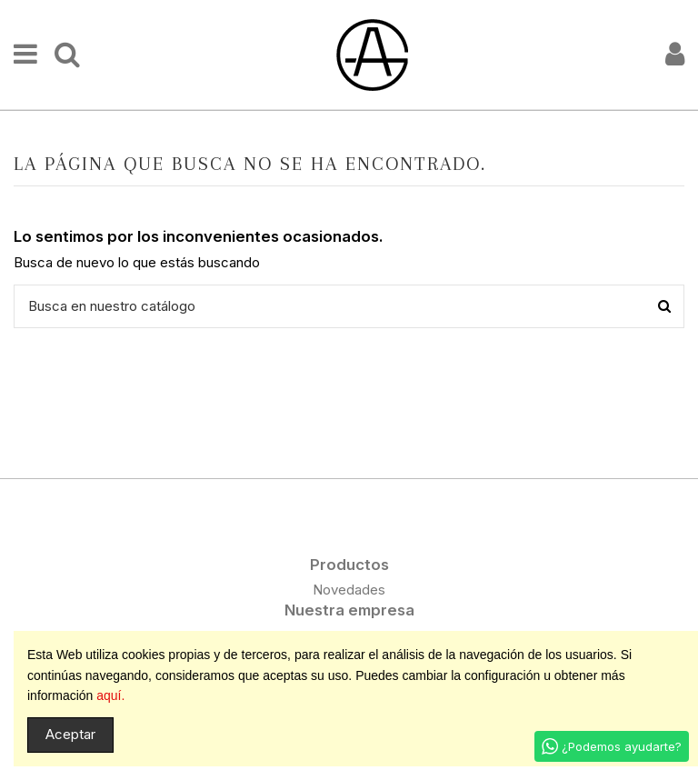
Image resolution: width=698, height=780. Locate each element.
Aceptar (70, 734)
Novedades (349, 589)
